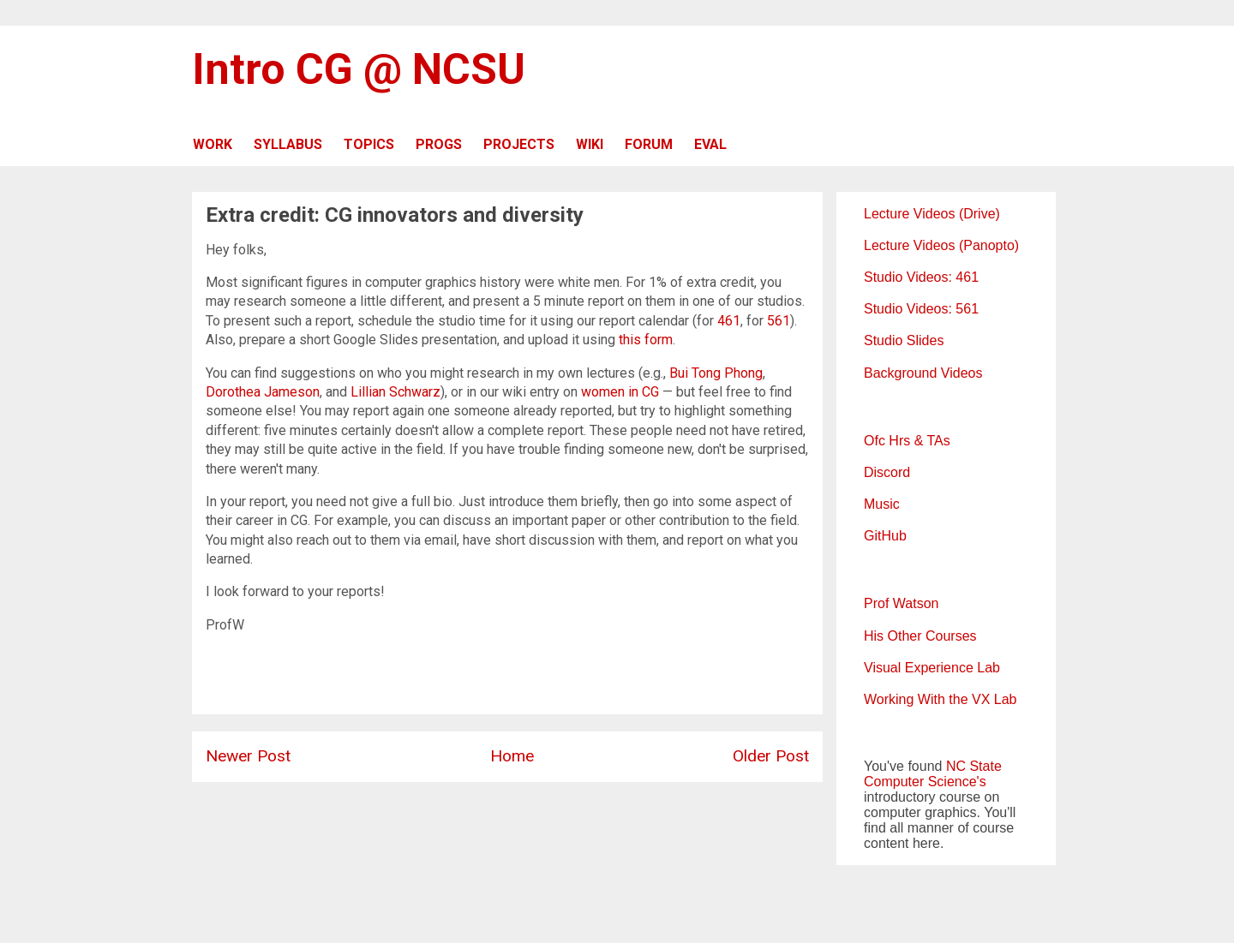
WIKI (589, 144)
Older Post (771, 756)
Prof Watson (901, 603)
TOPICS (369, 144)
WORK (212, 144)
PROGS (439, 144)
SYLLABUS (288, 144)
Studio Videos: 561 (921, 308)
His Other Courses (920, 636)
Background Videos (923, 373)
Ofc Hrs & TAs (907, 440)
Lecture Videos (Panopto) (941, 245)
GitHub (885, 535)
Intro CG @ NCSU (358, 69)
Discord (887, 472)
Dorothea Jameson (263, 392)
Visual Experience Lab (932, 667)
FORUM (649, 144)
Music (882, 504)
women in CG (620, 392)
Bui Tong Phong (716, 373)
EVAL (710, 144)
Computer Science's (925, 781)
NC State (974, 766)
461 (728, 321)
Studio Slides (903, 340)
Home (512, 756)
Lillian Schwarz (395, 392)
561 (778, 321)
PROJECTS (518, 144)
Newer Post (248, 756)
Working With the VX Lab (940, 699)
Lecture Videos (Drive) (932, 213)
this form (646, 339)
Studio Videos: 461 (921, 277)
